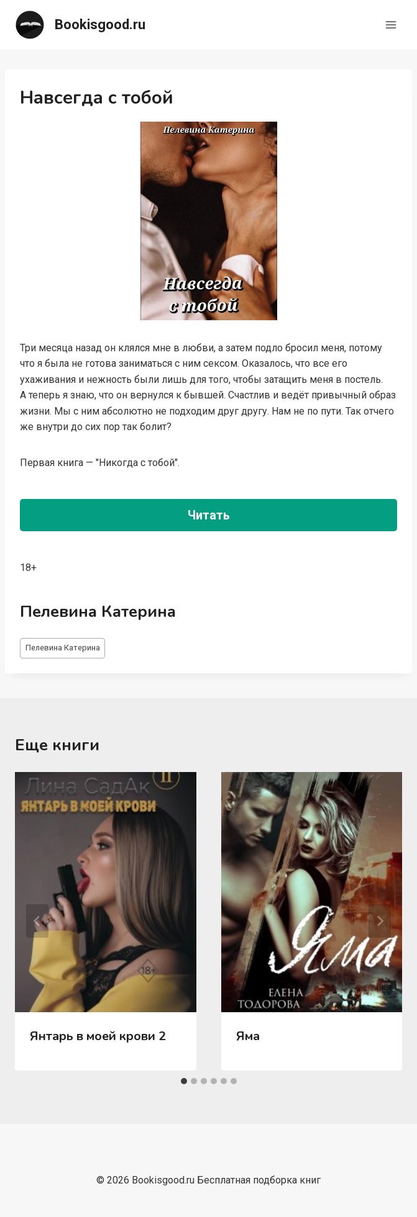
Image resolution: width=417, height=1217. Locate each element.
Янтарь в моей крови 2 (98, 1036)
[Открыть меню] (390, 24)
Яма (248, 1036)
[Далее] (380, 921)
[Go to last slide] (37, 921)
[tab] (184, 1081)
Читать (209, 515)
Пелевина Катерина (62, 647)
